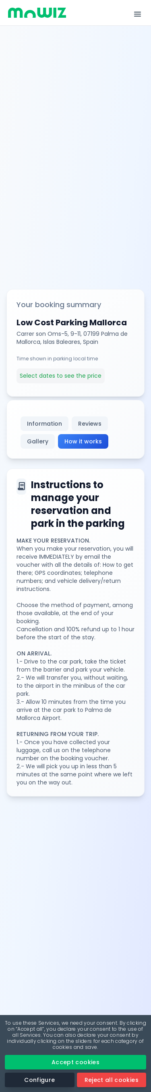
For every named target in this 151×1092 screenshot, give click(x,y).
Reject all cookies (112, 1080)
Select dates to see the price (60, 376)
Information (44, 424)
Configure (39, 1080)
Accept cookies (75, 1062)
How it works (83, 441)
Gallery (37, 441)
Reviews (89, 424)
